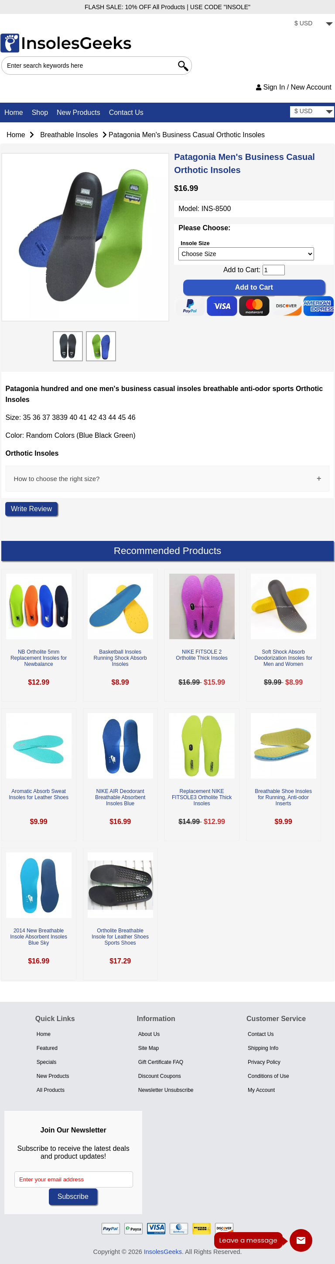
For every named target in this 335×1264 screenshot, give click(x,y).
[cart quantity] (274, 270)
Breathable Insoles (69, 135)
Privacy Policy (264, 1062)
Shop (40, 112)
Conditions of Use (268, 1076)
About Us (149, 1034)
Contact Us (126, 112)
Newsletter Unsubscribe (166, 1090)
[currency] (312, 24)
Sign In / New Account (294, 87)
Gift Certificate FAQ (160, 1062)
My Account (261, 1090)
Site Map (148, 1048)
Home (13, 112)
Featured (47, 1048)
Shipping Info (263, 1048)
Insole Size (195, 242)
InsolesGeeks (163, 1251)
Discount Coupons (159, 1076)
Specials (46, 1062)
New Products (78, 112)
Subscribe (73, 1196)
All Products (51, 1090)
